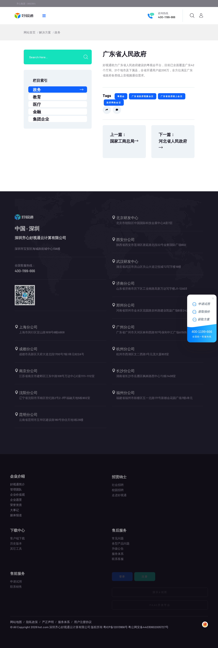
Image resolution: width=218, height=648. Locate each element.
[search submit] (87, 57)
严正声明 (48, 622)
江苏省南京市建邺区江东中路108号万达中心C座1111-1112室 (57, 378)
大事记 (14, 512)
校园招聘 (118, 492)
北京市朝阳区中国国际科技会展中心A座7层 (144, 225)
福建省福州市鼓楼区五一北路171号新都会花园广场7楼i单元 (154, 400)
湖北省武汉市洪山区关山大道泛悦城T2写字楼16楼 (148, 268)
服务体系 (118, 555)
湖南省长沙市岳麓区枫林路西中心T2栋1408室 (146, 378)
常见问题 (118, 540)
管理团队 (16, 491)
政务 (57, 32)
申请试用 (16, 583)
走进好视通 (119, 497)
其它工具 (16, 550)
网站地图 (16, 622)
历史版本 (16, 545)
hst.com (43, 627)
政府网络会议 (114, 102)
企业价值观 (17, 496)
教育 (37, 96)
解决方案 (45, 32)
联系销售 (16, 588)
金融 (37, 111)
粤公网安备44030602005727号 (148, 627)
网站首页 (29, 32)
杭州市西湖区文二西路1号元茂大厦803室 (142, 356)
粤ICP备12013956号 (115, 627)
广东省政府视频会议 (143, 96)
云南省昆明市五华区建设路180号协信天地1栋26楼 (51, 421)
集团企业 (41, 119)
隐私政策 (32, 622)
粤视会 (121, 96)
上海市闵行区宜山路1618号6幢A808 (41, 334)
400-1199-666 (166, 17)
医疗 (37, 104)
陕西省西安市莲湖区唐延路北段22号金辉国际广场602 (151, 246)
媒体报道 (16, 517)
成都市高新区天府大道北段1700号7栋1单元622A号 (51, 356)
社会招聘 (118, 486)
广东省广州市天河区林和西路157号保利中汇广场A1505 (151, 334)
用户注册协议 (83, 622)
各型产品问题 (120, 545)
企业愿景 (16, 501)
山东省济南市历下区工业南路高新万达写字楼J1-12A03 (151, 290)
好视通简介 (17, 486)
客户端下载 (17, 540)
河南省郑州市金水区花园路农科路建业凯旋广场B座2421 (152, 312)
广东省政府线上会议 (172, 96)
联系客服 (118, 561)
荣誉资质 (16, 507)
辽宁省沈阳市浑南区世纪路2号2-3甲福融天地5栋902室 (54, 400)
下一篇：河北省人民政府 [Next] (173, 140)
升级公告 (118, 550)
